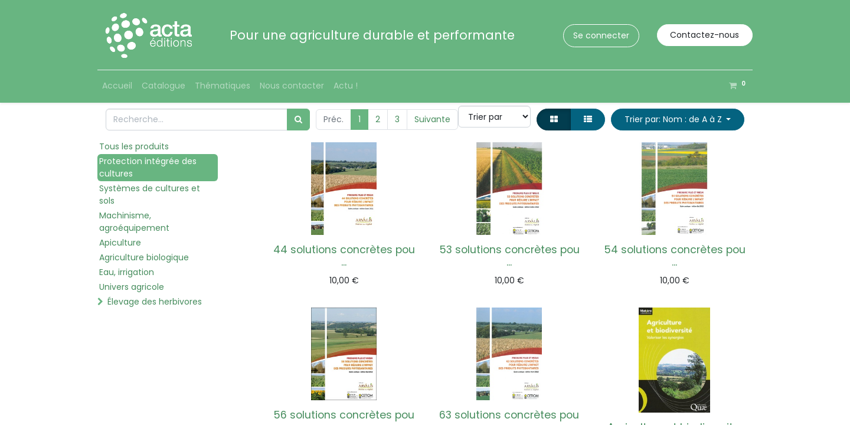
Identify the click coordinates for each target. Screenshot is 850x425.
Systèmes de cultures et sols (149, 194)
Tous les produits (134, 146)
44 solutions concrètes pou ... (344, 256)
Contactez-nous (704, 35)
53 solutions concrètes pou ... (509, 256)
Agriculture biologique (144, 257)
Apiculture (120, 243)
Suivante (432, 119)
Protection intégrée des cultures (148, 167)
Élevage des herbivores (154, 302)
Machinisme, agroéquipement (134, 222)
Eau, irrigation (126, 272)
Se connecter (601, 35)
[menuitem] (117, 86)
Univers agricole (131, 287)
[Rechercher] (298, 119)
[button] (677, 119)
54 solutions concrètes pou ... (675, 256)
